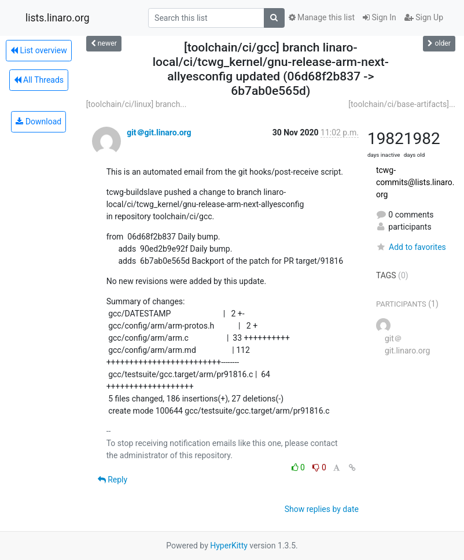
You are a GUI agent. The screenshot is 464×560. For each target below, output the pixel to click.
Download (38, 121)
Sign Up (423, 17)
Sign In (379, 17)
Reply (112, 479)
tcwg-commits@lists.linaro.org (415, 182)
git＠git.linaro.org (159, 132)
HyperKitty (229, 545)
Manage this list (322, 17)
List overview (38, 50)
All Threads (39, 79)
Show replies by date (322, 509)
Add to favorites (411, 247)
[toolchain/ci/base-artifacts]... (401, 104)
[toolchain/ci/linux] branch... (136, 104)
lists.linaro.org (57, 18)
